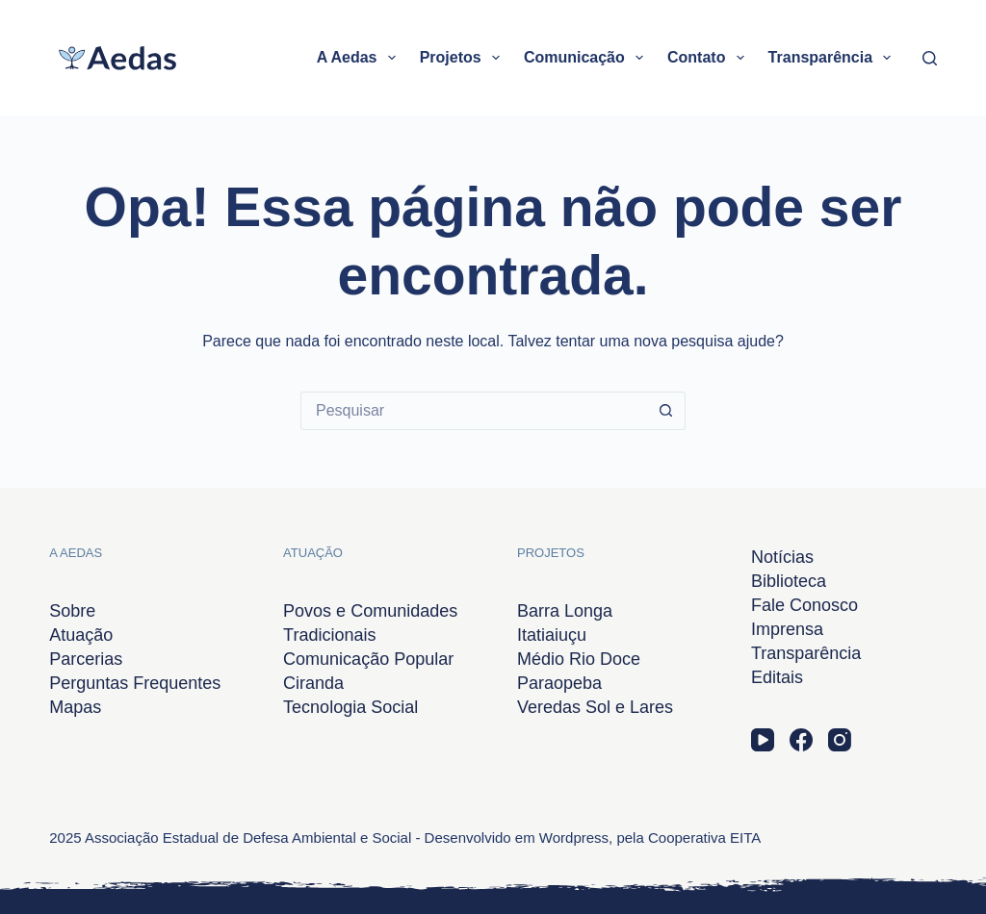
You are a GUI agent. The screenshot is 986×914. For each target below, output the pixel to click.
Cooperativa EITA (704, 837)
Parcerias (85, 659)
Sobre (72, 611)
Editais (777, 677)
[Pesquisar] (929, 58)
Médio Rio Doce (578, 659)
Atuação (81, 635)
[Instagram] (839, 739)
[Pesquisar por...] (473, 411)
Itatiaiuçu (551, 635)
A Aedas (360, 57)
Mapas (75, 707)
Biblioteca (788, 581)
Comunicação (587, 57)
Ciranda (313, 683)
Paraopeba (559, 683)
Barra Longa (564, 611)
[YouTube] (762, 739)
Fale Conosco (804, 605)
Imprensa (787, 629)
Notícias (782, 557)
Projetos (463, 57)
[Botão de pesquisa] (666, 411)
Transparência (833, 57)
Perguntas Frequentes (135, 683)
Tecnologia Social (350, 707)
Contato (709, 57)
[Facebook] (801, 739)
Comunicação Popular (368, 659)
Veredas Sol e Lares (595, 707)
